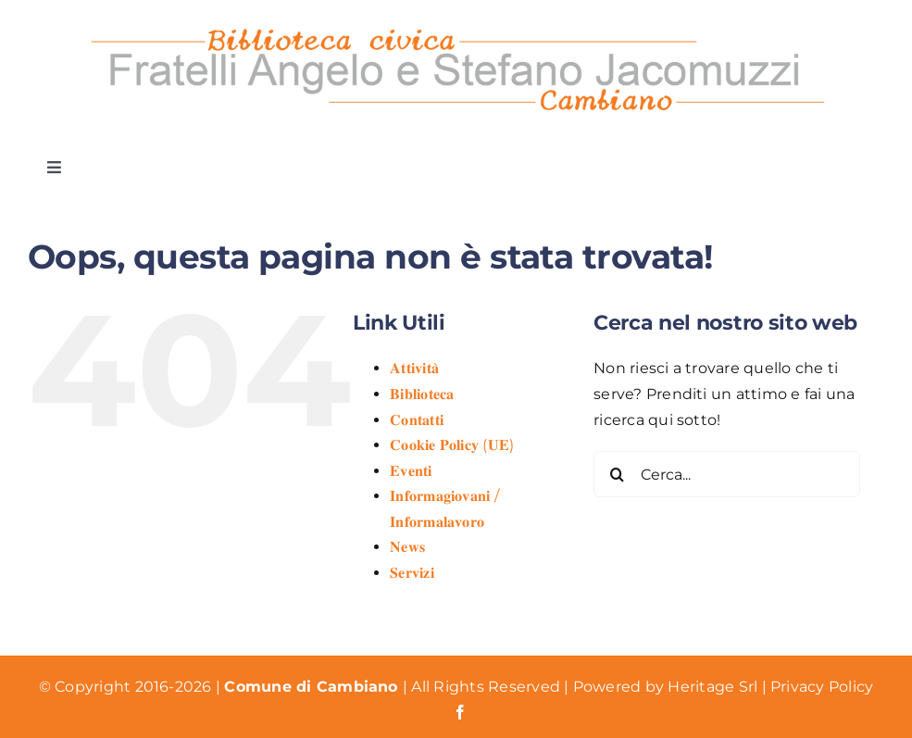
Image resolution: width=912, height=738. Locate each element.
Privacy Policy (821, 686)
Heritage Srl (714, 686)
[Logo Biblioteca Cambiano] (456, 25)
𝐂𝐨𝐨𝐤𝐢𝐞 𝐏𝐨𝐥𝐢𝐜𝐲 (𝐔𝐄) (452, 445)
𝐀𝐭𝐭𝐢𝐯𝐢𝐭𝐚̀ (414, 368)
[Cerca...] (726, 474)
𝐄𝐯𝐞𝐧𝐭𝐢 (410, 471)
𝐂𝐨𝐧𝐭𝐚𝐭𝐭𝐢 (417, 420)
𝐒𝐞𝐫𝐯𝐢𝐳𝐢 (412, 573)
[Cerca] (616, 474)
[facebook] (460, 712)
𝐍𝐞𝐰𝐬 (407, 547)
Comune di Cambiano (313, 686)
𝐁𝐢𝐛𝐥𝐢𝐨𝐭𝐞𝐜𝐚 (422, 394)
